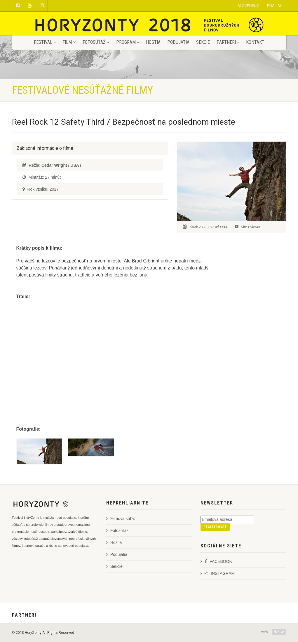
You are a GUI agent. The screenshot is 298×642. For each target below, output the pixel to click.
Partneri (228, 42)
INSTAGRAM (218, 573)
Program (127, 42)
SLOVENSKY (248, 6)
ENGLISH (275, 6)
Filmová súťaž (121, 518)
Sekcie (203, 42)
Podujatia (178, 42)
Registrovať (215, 527)
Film (69, 42)
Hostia (153, 42)
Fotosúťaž (96, 42)
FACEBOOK (216, 561)
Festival (45, 42)
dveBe (279, 632)
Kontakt (255, 42)
